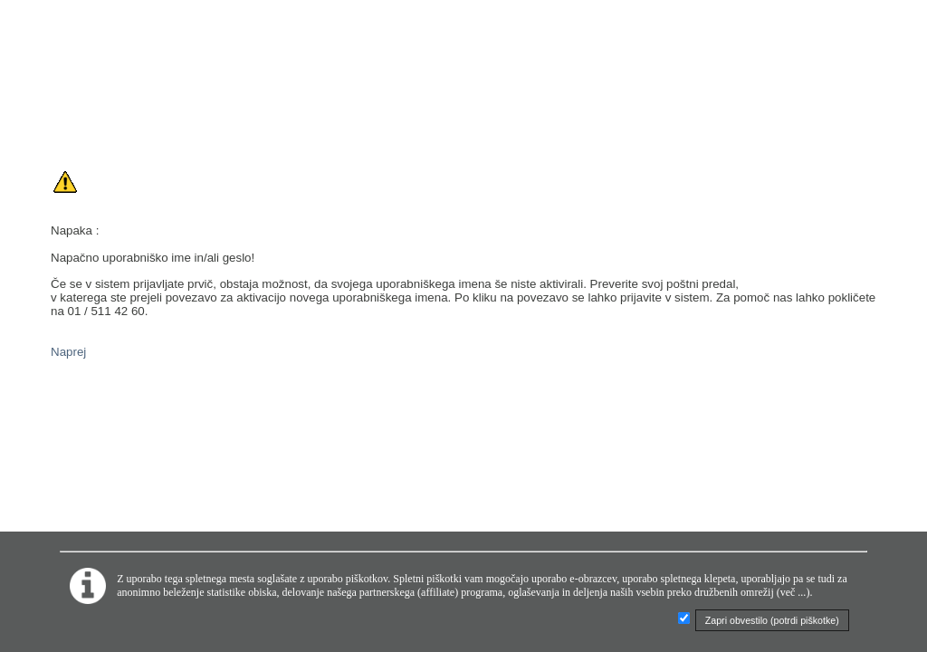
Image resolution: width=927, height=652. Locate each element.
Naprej (68, 352)
